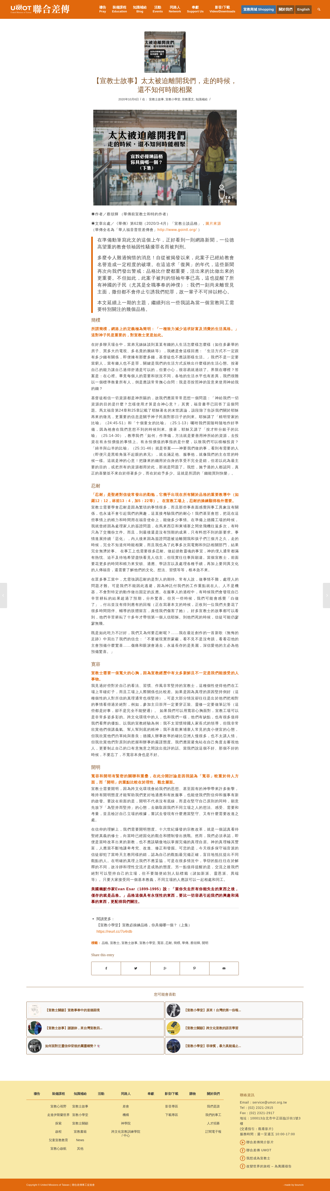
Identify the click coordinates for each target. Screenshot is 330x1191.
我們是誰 (213, 1106)
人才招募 (213, 1123)
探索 (58, 1123)
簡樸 (177, 943)
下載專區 (171, 1115)
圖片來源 (213, 223)
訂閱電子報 (213, 1131)
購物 (192, 1093)
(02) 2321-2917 (262, 1113)
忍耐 (168, 943)
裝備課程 (58, 1093)
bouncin (299, 1184)
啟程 (58, 1131)
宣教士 (115, 943)
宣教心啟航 (58, 1148)
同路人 (126, 1093)
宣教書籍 (80, 1131)
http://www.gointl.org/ (177, 230)
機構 (126, 1115)
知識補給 (202, 99)
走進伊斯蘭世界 (58, 1115)
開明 (205, 943)
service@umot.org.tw (270, 1102)
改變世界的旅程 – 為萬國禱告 (266, 1166)
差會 (126, 1106)
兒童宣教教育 (58, 1140)
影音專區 (171, 1106)
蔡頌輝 (195, 943)
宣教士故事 (156, 99)
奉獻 (151, 1093)
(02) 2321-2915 (260, 1108)
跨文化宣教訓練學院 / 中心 (125, 1133)
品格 (105, 943)
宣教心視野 (58, 1106)
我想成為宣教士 (255, 1158)
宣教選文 (188, 99)
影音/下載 (172, 1093)
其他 (80, 1148)
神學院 (126, 1123)
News (80, 1140)
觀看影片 (265, 1129)
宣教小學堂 (172, 99)
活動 (101, 1093)
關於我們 (213, 1093)
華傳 (185, 943)
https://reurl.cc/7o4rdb (114, 931)
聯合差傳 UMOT (256, 1150)
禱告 (37, 1093)
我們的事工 (213, 1115)
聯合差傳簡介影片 (257, 1142)
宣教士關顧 (80, 1123)
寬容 (160, 943)
